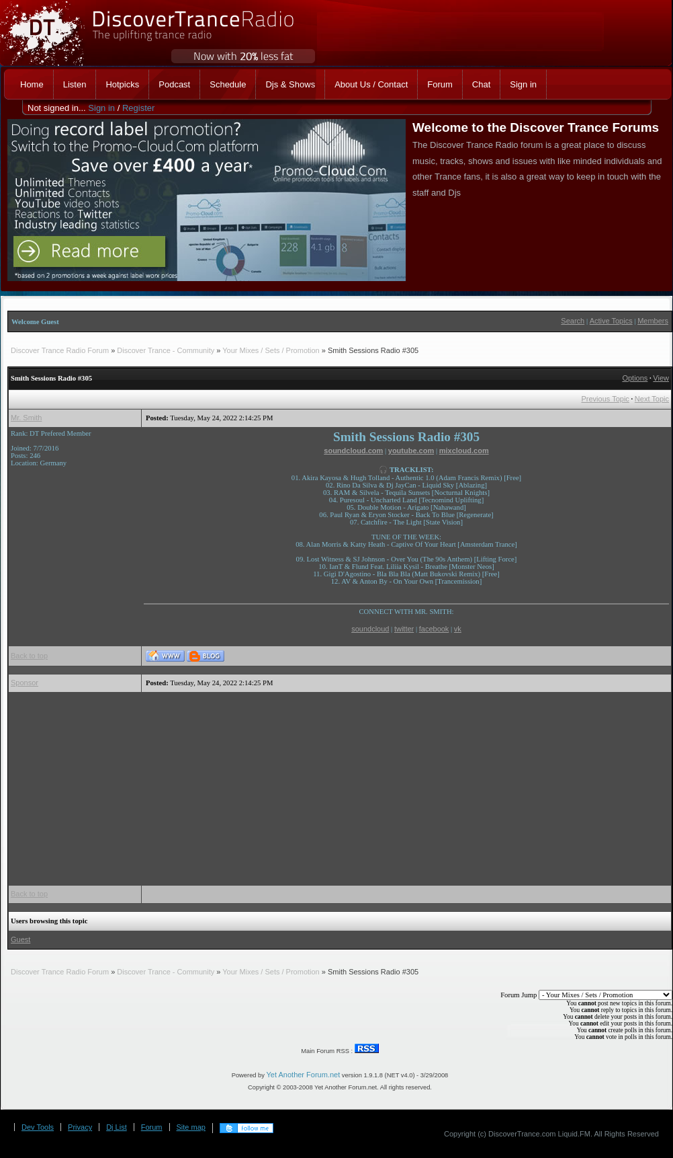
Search (572, 321)
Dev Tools (37, 1127)
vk (457, 629)
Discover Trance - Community (165, 350)
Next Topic (652, 399)
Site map (191, 1127)
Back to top (29, 656)
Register (138, 108)
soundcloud (370, 629)
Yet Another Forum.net (304, 1075)
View (661, 378)
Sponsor (24, 683)
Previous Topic (605, 399)
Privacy (80, 1127)
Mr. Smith (26, 418)
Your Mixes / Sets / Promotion (271, 350)
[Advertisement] (330, 789)
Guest (20, 939)
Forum (152, 1127)
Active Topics (611, 321)
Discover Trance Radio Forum (60, 350)
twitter (404, 629)
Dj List (116, 1127)
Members (652, 321)
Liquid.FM (574, 1134)
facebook (434, 629)
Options (634, 378)
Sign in (101, 108)
